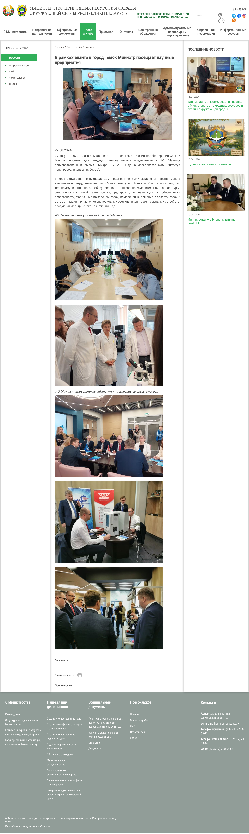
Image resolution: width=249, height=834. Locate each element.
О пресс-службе (19, 66)
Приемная (106, 32)
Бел (244, 9)
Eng (239, 9)
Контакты (126, 32)
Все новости (63, 686)
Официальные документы (67, 32)
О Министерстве (15, 32)
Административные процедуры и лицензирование (177, 32)
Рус (233, 9)
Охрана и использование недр (64, 719)
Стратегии (94, 743)
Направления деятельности (42, 32)
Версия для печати (64, 675)
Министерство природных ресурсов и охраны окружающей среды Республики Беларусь (78, 11)
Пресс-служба (88, 32)
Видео (13, 84)
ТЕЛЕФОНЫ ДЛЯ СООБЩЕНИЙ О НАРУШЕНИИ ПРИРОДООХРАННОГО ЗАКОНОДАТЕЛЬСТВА (163, 15)
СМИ (12, 72)
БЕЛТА (49, 827)
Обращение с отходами (60, 755)
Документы (95, 749)
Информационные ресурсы (233, 32)
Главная (59, 47)
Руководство (12, 714)
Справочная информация (206, 32)
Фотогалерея (17, 78)
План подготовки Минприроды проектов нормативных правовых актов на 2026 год (105, 723)
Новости (14, 58)
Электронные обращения (148, 32)
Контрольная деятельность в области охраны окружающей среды (64, 795)
